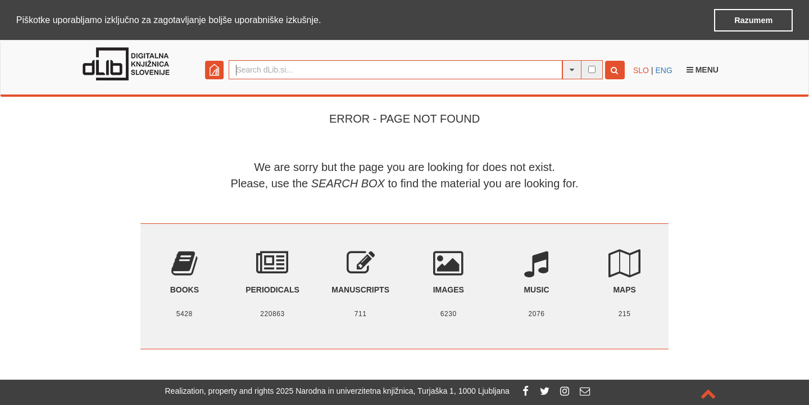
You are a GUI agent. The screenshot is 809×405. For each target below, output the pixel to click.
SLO (641, 69)
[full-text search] (592, 69)
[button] (325, 20)
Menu (703, 69)
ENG (663, 69)
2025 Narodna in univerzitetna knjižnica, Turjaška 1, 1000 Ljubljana (393, 390)
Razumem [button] (753, 20)
